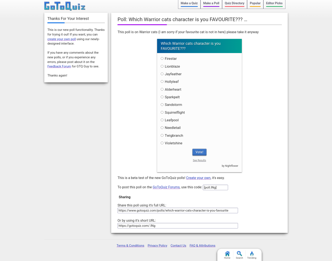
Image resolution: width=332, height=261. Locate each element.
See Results (199, 160)
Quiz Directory (234, 3)
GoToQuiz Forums (166, 187)
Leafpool (170, 120)
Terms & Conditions (130, 245)
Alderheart (171, 89)
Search (239, 255)
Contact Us (178, 245)
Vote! (199, 152)
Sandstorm (171, 104)
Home (227, 255)
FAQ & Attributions (202, 245)
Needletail (171, 128)
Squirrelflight (173, 112)
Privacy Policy (157, 245)
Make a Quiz (189, 3)
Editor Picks (274, 3)
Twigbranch (172, 135)
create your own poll (61, 39)
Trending (251, 255)
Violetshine (171, 143)
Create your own (198, 178)
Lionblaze (170, 66)
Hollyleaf (170, 81)
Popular (255, 3)
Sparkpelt (170, 97)
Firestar (169, 58)
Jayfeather (171, 74)
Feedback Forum (59, 66)
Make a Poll (211, 3)
